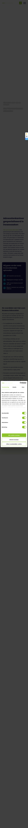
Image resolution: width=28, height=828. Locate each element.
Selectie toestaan (14, 439)
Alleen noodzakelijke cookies (14, 444)
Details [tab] (14, 387)
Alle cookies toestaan (14, 435)
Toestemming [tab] (5, 387)
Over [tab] (23, 387)
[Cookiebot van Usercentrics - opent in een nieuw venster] (20, 383)
